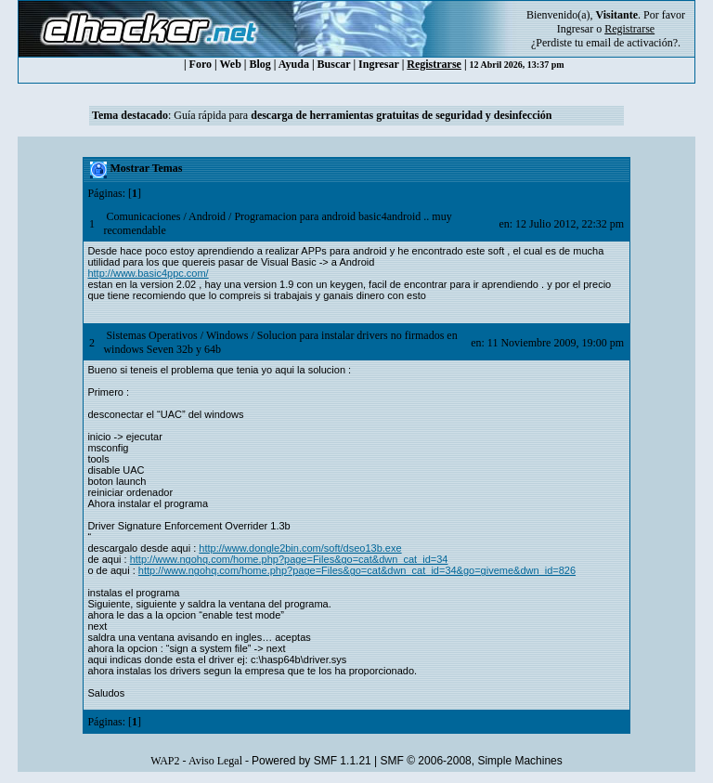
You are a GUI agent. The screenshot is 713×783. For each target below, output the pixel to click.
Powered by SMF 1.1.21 (311, 760)
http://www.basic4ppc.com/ (147, 273)
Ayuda (294, 64)
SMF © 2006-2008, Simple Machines (472, 760)
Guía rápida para (362, 115)
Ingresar (575, 28)
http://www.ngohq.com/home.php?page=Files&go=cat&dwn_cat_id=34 (289, 559)
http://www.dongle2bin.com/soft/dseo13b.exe (300, 548)
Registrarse (434, 64)
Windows (227, 335)
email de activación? (632, 42)
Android (207, 216)
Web (230, 64)
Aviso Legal (215, 760)
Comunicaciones (143, 216)
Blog (260, 64)
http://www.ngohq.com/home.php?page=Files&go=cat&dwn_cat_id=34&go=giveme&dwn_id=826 (357, 570)
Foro (200, 64)
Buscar (334, 64)
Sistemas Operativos (151, 335)
